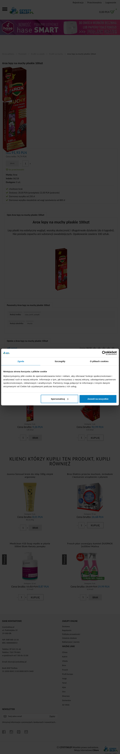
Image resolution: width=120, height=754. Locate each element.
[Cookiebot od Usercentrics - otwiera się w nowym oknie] (104, 353)
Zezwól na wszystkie (98, 399)
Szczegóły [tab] (60, 361)
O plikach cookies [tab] (99, 361)
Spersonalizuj (59, 399)
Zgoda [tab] (21, 361)
